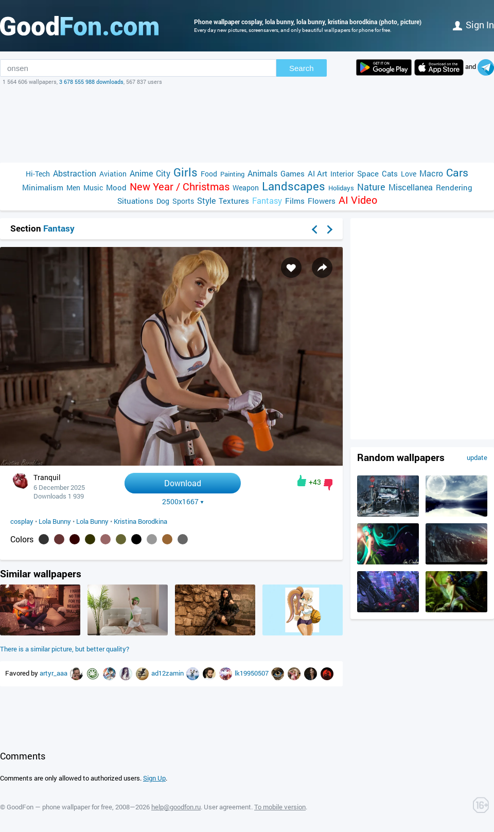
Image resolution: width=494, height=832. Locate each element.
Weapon (246, 187)
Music (93, 187)
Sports (183, 201)
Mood (116, 187)
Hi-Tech (38, 174)
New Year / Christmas (180, 186)
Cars (457, 173)
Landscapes (293, 186)
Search (301, 68)
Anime (141, 173)
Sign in (473, 25)
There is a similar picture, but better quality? (64, 648)
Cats (390, 173)
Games (292, 173)
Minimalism (42, 187)
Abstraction (74, 173)
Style (206, 200)
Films (295, 201)
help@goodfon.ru (176, 806)
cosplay (21, 521)
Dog (162, 201)
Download (182, 482)
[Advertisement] (247, 124)
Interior (342, 174)
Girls (185, 172)
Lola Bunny (55, 521)
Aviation (113, 174)
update (477, 457)
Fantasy (267, 200)
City (163, 173)
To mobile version (280, 806)
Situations (135, 201)
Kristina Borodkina (140, 521)
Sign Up (154, 778)
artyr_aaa (54, 673)
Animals (262, 173)
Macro (431, 173)
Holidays (341, 187)
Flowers (322, 201)
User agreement (227, 806)
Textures (234, 201)
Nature (371, 187)
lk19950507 (252, 673)
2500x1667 (183, 501)
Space (368, 173)
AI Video (358, 200)
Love (408, 174)
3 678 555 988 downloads (91, 81)
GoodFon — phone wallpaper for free (59, 806)
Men (73, 187)
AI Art (317, 173)
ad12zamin (168, 673)
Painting (232, 174)
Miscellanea (411, 187)
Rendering (454, 187)
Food (209, 174)
